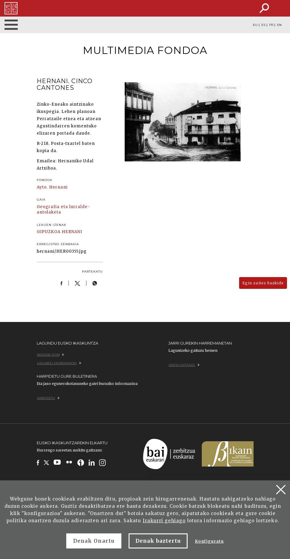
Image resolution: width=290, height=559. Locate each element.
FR (271, 25)
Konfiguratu (209, 541)
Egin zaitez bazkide (263, 283)
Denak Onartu (93, 541)
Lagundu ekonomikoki (59, 363)
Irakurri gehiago (164, 520)
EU (255, 25)
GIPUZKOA (49, 231)
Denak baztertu (158, 541)
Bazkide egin (50, 355)
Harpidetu (48, 398)
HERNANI (72, 231)
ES (263, 25)
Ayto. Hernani (52, 187)
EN (279, 25)
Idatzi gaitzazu (184, 365)
